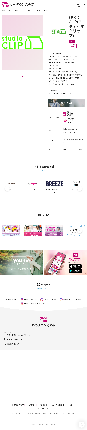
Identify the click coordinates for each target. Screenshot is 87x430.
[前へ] (7, 188)
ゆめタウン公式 (42, 289)
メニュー (84, 4)
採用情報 (43, 405)
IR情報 (71, 405)
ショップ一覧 (17, 10)
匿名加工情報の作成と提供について (37, 413)
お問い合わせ (71, 413)
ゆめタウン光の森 (6, 10)
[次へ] (79, 188)
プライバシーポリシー (18, 413)
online (78, 4)
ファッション (26, 10)
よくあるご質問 (58, 405)
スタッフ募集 (67, 103)
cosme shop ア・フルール (72, 299)
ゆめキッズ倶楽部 (50, 299)
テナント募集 (43, 408)
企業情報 (32, 405)
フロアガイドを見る (75, 149)
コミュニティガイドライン (57, 413)
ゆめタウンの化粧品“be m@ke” (34, 303)
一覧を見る (43, 171)
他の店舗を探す (18, 405)
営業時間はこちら (13, 344)
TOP (82, 425)
